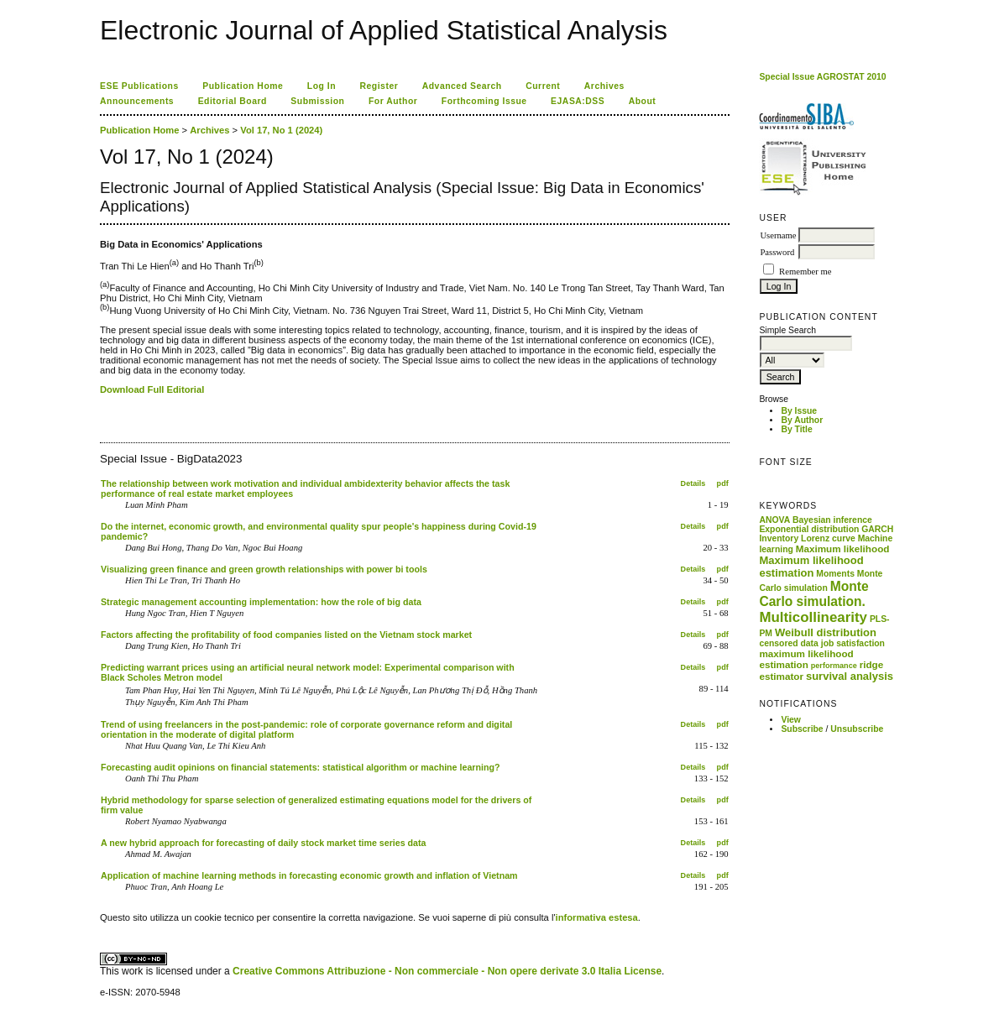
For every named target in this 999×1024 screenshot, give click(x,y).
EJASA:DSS (577, 101)
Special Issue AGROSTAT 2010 (822, 76)
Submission (317, 101)
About (642, 101)
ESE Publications (139, 86)
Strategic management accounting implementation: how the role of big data (261, 602)
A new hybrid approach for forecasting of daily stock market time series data (263, 843)
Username (778, 235)
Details (693, 483)
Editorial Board (232, 101)
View (791, 719)
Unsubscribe (856, 729)
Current (543, 86)
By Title (796, 429)
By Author (802, 420)
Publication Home (242, 86)
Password (777, 252)
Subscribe (802, 729)
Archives (604, 86)
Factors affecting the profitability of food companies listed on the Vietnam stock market (286, 635)
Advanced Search (462, 86)
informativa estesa (597, 917)
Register (379, 86)
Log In (321, 86)
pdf (723, 483)
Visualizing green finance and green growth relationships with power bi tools (264, 569)
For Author (393, 101)
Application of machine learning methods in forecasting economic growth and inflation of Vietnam (309, 875)
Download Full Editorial (152, 389)
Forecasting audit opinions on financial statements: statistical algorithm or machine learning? (300, 767)
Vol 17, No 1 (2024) (281, 130)
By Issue (799, 410)
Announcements (137, 101)
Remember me (805, 271)
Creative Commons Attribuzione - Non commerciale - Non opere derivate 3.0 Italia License (447, 971)
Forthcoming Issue (484, 101)
